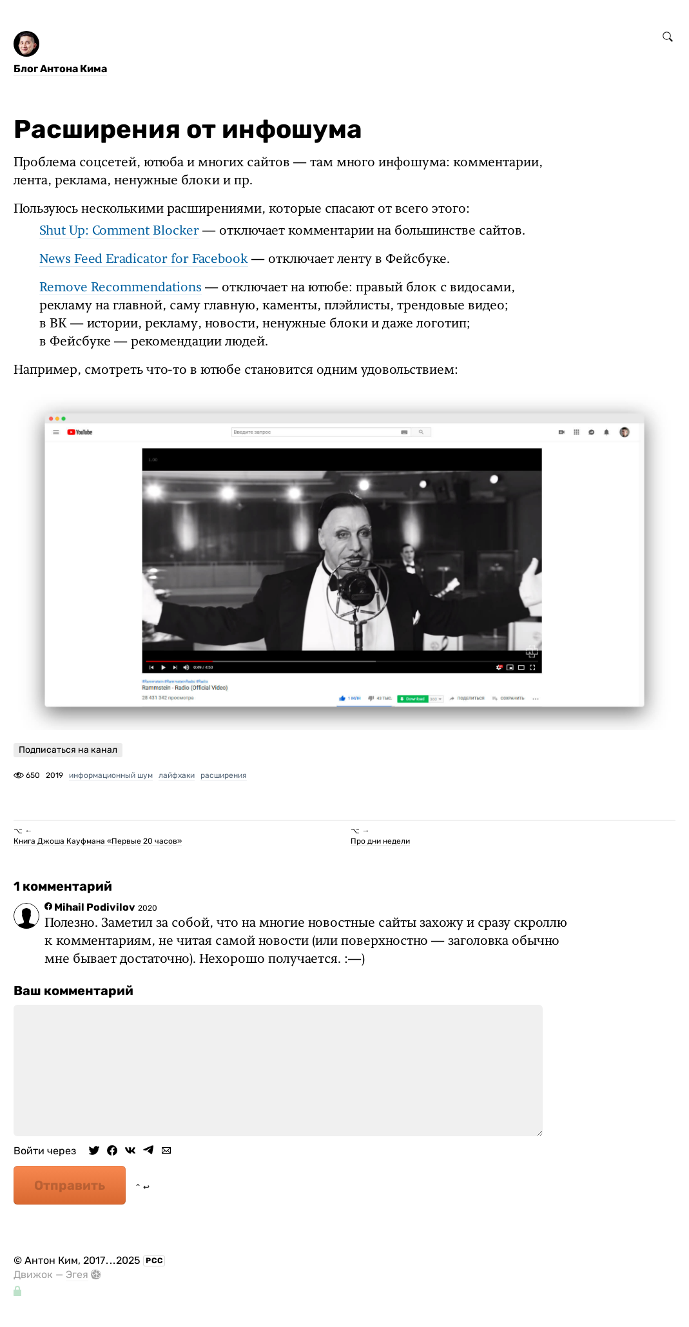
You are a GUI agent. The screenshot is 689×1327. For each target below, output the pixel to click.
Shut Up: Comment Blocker (119, 231)
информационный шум (111, 775)
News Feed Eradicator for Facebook (143, 259)
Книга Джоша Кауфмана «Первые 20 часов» (98, 841)
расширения (223, 775)
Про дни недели (380, 841)
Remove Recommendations (120, 288)
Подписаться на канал (68, 749)
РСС (154, 1260)
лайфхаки (177, 775)
